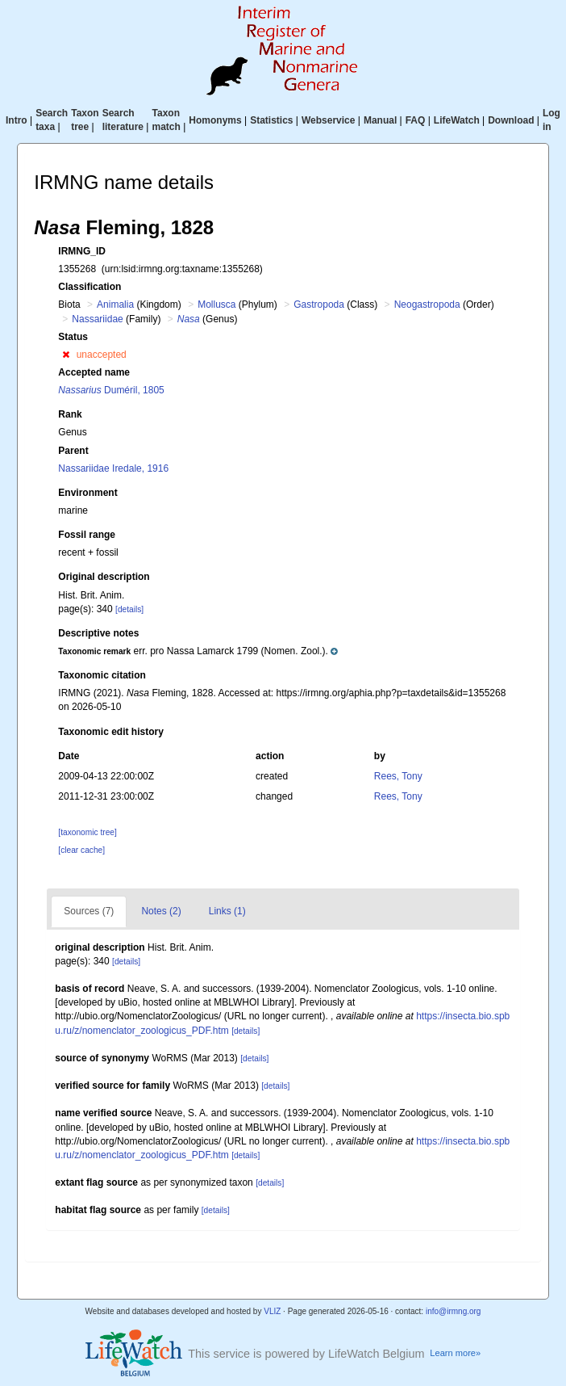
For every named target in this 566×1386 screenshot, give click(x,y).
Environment (87, 492)
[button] (65, 354)
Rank (69, 414)
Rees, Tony (398, 776)
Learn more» (455, 1353)
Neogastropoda (427, 304)
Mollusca (216, 304)
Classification (89, 286)
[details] (129, 609)
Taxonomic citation (101, 675)
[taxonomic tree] (87, 832)
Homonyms (215, 120)
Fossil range (86, 534)
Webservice (329, 120)
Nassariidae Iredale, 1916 (113, 468)
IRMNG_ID (82, 251)
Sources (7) (89, 911)
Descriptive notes (98, 633)
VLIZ (272, 1311)
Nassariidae (97, 319)
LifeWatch (457, 120)
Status (73, 336)
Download (511, 120)
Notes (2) (161, 911)
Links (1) (227, 911)
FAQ (416, 120)
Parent (73, 450)
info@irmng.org (453, 1311)
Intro (16, 120)
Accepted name (94, 372)
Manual (380, 120)
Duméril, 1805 (111, 390)
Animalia (115, 304)
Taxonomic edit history (110, 731)
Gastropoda (318, 304)
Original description (103, 576)
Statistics (271, 120)
